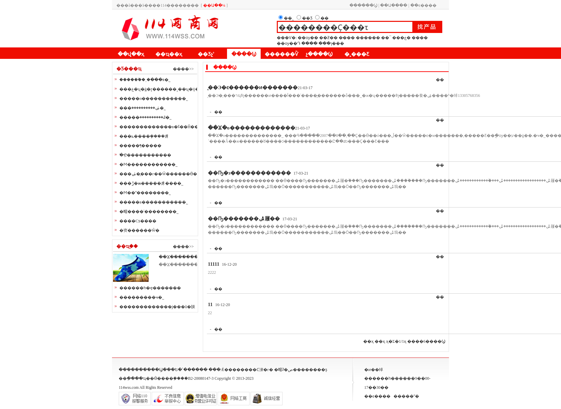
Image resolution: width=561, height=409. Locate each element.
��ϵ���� (423, 5)
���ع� (401, 37)
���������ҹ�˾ (141, 297)
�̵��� (347, 37)
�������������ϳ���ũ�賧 (157, 306)
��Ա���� (393, 5)
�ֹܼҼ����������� (145, 155)
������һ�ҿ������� (150, 288)
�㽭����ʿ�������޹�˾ (149, 211)
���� (420, 37)
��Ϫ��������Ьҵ (183, 257)
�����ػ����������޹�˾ (145, 117)
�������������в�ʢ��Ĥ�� (158, 126)
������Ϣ (363, 5)
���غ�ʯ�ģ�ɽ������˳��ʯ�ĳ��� (163, 89)
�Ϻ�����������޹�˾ (148, 164)
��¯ (386, 37)
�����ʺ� (406, 396)
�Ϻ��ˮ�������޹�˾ (145, 192)
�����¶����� (140, 145)
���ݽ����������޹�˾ (142, 108)
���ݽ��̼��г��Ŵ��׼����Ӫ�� (160, 174)
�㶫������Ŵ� (139, 230)
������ (368, 37)
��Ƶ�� (328, 37)
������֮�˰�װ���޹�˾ (145, 79)
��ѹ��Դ (288, 43)
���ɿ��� (331, 43)
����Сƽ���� (137, 221)
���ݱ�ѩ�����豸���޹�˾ (151, 183)
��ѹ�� (308, 37)
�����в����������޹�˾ (153, 202)
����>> (183, 69)
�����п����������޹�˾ (153, 98)
